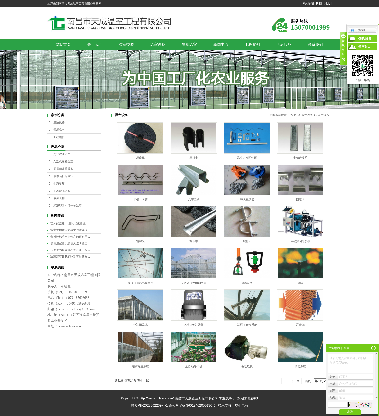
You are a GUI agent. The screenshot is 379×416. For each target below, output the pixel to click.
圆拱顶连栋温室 (63, 169)
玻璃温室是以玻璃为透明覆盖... (70, 243)
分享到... (364, 46)
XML (327, 3)
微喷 (300, 283)
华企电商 (241, 405)
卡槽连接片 (300, 157)
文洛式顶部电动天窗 (194, 283)
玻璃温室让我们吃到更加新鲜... (70, 256)
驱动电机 (247, 366)
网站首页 (63, 44)
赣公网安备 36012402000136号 (192, 405)
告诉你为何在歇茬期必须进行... (70, 250)
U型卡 (247, 241)
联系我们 (315, 44)
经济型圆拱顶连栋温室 (67, 205)
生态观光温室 (61, 191)
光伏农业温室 (61, 154)
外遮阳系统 (140, 324)
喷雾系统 (300, 366)
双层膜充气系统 (247, 324)
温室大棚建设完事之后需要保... (70, 230)
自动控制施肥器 (300, 241)
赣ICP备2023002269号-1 (149, 405)
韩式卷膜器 (247, 199)
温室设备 (157, 44)
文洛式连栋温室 (63, 161)
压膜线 (140, 157)
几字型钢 (193, 199)
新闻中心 (220, 44)
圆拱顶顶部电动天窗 (140, 283)
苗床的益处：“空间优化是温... (69, 223)
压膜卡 (194, 157)
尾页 (308, 381)
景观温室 (189, 44)
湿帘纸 (300, 324)
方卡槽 (194, 241)
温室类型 (126, 44)
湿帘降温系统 (140, 366)
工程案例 (252, 44)
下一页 (295, 381)
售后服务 (283, 44)
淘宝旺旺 (360, 30)
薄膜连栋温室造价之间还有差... (70, 236)
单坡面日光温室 (63, 176)
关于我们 (94, 44)
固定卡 (300, 199)
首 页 (293, 115)
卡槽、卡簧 (140, 199)
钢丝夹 (140, 241)
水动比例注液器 (194, 324)
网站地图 (308, 3)
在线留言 (364, 38)
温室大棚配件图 (247, 157)
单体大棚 (59, 198)
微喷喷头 (247, 283)
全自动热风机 (193, 366)
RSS (319, 3)
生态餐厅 (59, 183)
